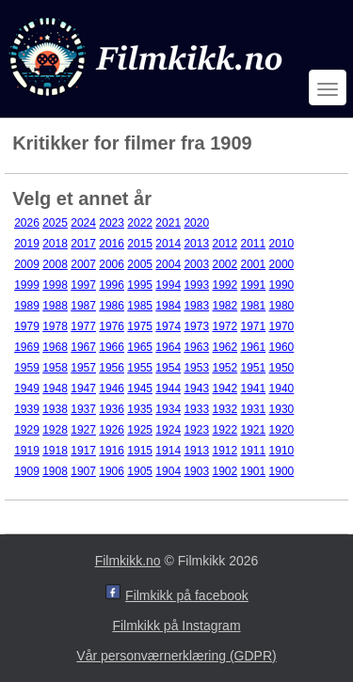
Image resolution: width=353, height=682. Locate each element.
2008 (55, 264)
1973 (196, 326)
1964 (168, 347)
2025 (55, 223)
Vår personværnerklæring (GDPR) (176, 655)
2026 (27, 223)
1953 (196, 367)
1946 (111, 388)
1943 (196, 388)
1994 (168, 285)
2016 (111, 243)
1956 (111, 367)
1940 (282, 388)
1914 (168, 450)
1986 (111, 305)
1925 (139, 429)
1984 (168, 305)
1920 (282, 429)
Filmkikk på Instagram (176, 625)
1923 (196, 429)
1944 (168, 388)
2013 (196, 243)
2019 (27, 243)
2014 (168, 243)
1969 (27, 347)
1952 (224, 367)
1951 (253, 367)
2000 (282, 264)
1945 (139, 388)
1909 (27, 471)
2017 (83, 243)
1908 (55, 471)
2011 (253, 243)
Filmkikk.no (128, 560)
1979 (27, 326)
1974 (168, 326)
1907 (83, 471)
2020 (196, 223)
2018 (55, 243)
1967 (83, 347)
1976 (111, 326)
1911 (253, 450)
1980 (282, 305)
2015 (139, 243)
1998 (55, 285)
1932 (224, 409)
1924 (168, 429)
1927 (83, 429)
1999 (27, 285)
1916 (111, 450)
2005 (139, 264)
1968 (55, 347)
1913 (196, 450)
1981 (253, 305)
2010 (282, 243)
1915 (139, 450)
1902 (224, 471)
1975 (139, 326)
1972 (224, 326)
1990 (282, 285)
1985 (139, 305)
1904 (168, 471)
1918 (55, 450)
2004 (168, 264)
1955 (139, 367)
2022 (139, 223)
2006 (111, 264)
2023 (111, 223)
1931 (253, 409)
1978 (55, 326)
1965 (139, 347)
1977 (83, 326)
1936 (111, 409)
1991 (253, 285)
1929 (27, 429)
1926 (111, 429)
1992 (224, 285)
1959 (27, 367)
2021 (168, 223)
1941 (253, 388)
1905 (139, 471)
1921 (253, 429)
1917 (83, 450)
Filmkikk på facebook (187, 595)
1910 (282, 450)
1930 (282, 409)
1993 (196, 285)
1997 (83, 285)
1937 (83, 409)
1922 (224, 429)
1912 (224, 450)
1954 (168, 367)
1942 (224, 388)
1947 (83, 388)
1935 (139, 409)
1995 (139, 285)
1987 (83, 305)
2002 (224, 264)
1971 (253, 326)
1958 (55, 367)
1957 (83, 367)
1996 (111, 285)
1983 (196, 305)
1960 (282, 347)
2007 (83, 264)
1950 (282, 367)
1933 (196, 409)
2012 (224, 243)
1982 (224, 305)
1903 (196, 471)
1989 (27, 305)
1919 (27, 450)
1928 (55, 429)
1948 (55, 388)
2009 (27, 264)
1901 (253, 471)
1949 (27, 388)
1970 (282, 326)
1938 (55, 409)
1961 (253, 347)
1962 (224, 347)
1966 (111, 347)
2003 (196, 264)
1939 (27, 409)
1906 (111, 471)
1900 (282, 471)
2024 (83, 223)
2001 (253, 264)
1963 (196, 347)
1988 (55, 305)
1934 (168, 409)
